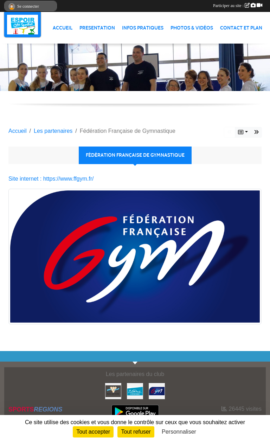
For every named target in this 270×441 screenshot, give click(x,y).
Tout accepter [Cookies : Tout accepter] (93, 432)
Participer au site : (237, 5)
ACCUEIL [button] (62, 28)
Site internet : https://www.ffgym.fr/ (51, 179)
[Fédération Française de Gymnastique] (157, 391)
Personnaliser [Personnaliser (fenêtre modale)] (179, 432)
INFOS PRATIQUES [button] (142, 28)
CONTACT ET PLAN (241, 28)
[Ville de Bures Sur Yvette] (113, 391)
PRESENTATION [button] (97, 28)
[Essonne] (135, 391)
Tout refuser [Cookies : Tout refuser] (135, 432)
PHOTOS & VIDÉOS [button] (192, 28)
